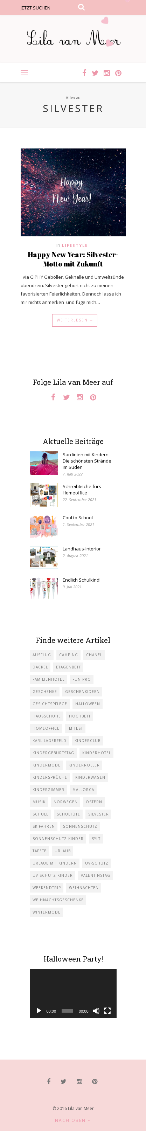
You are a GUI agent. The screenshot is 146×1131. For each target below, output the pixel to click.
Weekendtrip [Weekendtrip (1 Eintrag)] (47, 887)
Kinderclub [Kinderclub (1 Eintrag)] (87, 740)
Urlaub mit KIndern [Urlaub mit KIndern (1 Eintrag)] (55, 863)
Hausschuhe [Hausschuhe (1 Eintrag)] (47, 716)
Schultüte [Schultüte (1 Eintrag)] (68, 814)
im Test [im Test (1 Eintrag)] (75, 728)
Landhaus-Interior (82, 549)
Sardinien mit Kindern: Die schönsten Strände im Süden (87, 460)
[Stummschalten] (96, 1010)
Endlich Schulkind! (81, 580)
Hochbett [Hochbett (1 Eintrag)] (80, 716)
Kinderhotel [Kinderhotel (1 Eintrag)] (96, 752)
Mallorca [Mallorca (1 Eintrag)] (83, 789)
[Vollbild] (107, 1010)
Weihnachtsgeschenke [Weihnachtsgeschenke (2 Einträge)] (58, 899)
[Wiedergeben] (38, 1010)
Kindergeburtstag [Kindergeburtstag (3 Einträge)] (53, 752)
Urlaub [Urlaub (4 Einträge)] (63, 850)
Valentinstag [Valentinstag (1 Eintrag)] (95, 875)
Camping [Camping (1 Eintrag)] (68, 654)
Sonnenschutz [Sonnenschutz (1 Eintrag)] (80, 826)
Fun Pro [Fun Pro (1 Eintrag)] (81, 679)
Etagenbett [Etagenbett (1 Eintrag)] (68, 667)
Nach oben (73, 1120)
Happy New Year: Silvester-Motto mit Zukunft (73, 259)
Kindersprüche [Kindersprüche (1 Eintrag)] (50, 777)
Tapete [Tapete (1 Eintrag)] (40, 850)
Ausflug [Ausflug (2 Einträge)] (42, 654)
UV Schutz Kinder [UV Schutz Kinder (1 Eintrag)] (53, 875)
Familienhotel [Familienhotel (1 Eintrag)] (48, 679)
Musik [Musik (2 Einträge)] (39, 801)
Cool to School (78, 517)
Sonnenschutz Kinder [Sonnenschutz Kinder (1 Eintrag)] (58, 838)
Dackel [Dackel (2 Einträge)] (40, 667)
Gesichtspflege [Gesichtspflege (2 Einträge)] (50, 703)
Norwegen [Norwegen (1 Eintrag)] (66, 801)
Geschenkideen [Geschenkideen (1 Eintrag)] (82, 691)
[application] (73, 993)
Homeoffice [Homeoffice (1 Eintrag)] (46, 728)
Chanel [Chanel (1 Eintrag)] (94, 654)
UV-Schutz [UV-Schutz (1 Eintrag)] (97, 863)
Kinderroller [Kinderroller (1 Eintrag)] (84, 765)
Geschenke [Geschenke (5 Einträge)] (45, 691)
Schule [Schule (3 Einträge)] (41, 814)
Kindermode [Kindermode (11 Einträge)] (47, 765)
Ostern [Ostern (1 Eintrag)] (94, 801)
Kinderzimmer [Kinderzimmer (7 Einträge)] (48, 789)
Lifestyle (75, 245)
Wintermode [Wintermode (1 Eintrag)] (47, 912)
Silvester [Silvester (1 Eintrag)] (98, 814)
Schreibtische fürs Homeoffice (82, 489)
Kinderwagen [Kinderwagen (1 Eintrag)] (90, 777)
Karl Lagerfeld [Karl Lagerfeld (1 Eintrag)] (50, 740)
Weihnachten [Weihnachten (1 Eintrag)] (84, 887)
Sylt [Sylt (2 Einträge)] (96, 838)
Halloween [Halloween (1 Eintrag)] (87, 703)
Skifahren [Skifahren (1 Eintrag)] (44, 826)
